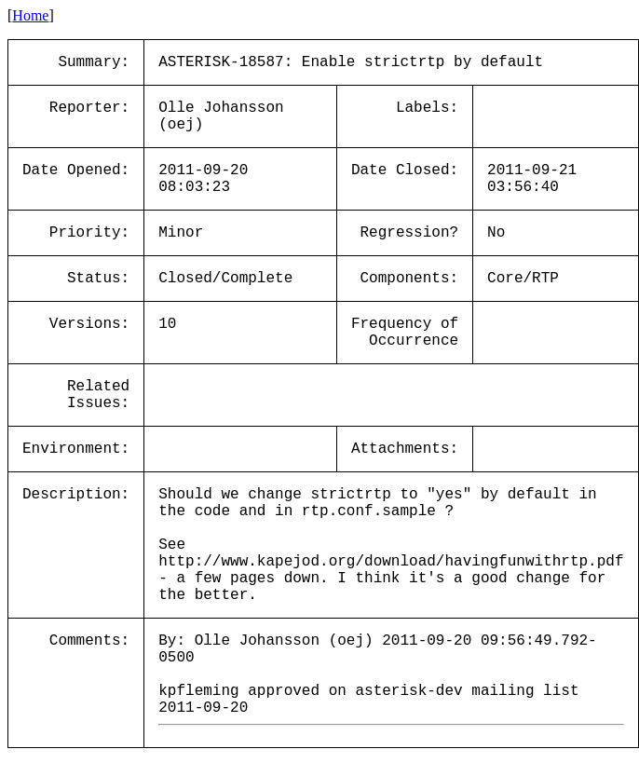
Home (30, 15)
